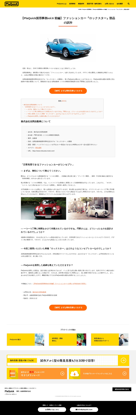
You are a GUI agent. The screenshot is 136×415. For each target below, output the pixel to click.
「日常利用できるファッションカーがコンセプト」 (40, 107)
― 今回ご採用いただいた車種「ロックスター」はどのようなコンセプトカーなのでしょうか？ (56, 114)
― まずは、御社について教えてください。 (39, 109)
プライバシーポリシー (11, 394)
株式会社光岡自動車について (33, 104)
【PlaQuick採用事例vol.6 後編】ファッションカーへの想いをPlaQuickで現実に (59, 283)
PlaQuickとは (61, 4)
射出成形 (38, 147)
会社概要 (120, 4)
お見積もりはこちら (52, 409)
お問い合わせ (109, 4)
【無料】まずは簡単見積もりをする (68, 91)
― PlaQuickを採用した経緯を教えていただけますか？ (43, 116)
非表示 (64, 101)
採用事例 (72, 4)
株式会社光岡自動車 (39, 292)
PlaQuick (9, 391)
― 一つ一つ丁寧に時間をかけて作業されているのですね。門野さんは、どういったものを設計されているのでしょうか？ (64, 111)
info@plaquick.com (85, 409)
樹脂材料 (81, 4)
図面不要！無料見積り (94, 4)
